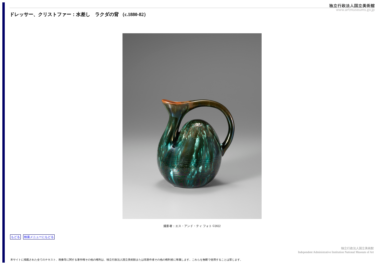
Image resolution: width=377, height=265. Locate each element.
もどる (15, 237)
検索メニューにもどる (39, 237)
